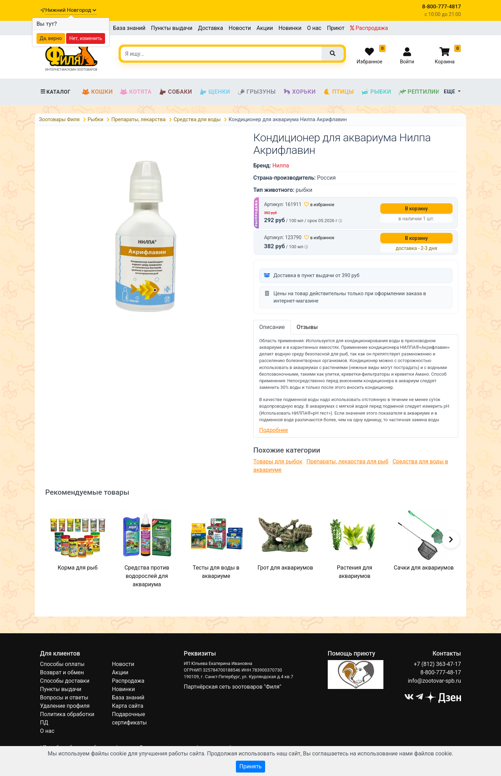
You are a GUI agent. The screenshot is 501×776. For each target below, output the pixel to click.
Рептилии (419, 91)
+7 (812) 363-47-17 (437, 664)
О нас (314, 28)
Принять (250, 766)
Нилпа (280, 165)
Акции (264, 28)
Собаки (175, 91)
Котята (136, 91)
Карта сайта (127, 706)
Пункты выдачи (171, 28)
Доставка (210, 28)
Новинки (289, 28)
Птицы (338, 91)
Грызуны (256, 91)
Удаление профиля (65, 706)
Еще (450, 92)
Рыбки (376, 91)
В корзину (416, 208)
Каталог (55, 92)
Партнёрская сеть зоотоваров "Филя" (232, 686)
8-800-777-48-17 (440, 672)
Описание (272, 327)
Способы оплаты (62, 664)
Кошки (97, 91)
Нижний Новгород (70, 10)
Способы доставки (64, 680)
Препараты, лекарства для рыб (348, 461)
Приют (335, 28)
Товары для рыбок (277, 461)
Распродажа (369, 28)
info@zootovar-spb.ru (434, 680)
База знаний (129, 28)
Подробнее (273, 430)
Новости (240, 28)
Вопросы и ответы (64, 697)
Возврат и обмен (62, 672)
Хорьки (299, 91)
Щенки (214, 91)
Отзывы (307, 327)
